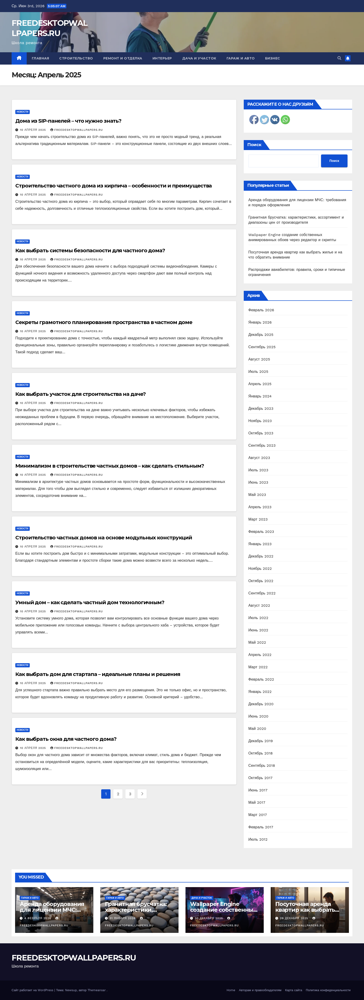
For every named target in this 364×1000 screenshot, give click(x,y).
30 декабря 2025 (209, 918)
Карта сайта (293, 990)
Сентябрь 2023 (262, 445)
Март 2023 (258, 519)
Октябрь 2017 (260, 778)
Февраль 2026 (261, 310)
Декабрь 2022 (260, 556)
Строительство (76, 58)
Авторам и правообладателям (260, 990)
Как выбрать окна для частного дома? (66, 739)
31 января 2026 (123, 918)
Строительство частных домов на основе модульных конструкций (103, 537)
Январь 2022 (260, 691)
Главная (40, 58)
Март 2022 (258, 667)
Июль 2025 (258, 371)
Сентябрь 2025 (262, 347)
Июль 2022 (258, 618)
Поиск (254, 144)
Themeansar (97, 990)
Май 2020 (257, 728)
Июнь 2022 (258, 630)
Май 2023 (257, 494)
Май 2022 (257, 642)
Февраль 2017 (260, 827)
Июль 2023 (258, 470)
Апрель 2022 (260, 654)
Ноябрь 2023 (260, 421)
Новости (22, 112)
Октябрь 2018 (260, 753)
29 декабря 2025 (294, 918)
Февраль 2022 (261, 679)
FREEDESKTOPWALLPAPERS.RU (76, 129)
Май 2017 (256, 802)
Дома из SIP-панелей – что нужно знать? (68, 121)
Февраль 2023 (261, 531)
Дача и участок (199, 58)
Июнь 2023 (258, 482)
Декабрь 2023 (260, 408)
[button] (339, 58)
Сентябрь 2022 (262, 593)
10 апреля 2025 (33, 129)
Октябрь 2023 (260, 433)
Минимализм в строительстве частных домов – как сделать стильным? (109, 466)
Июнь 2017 (257, 790)
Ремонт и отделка (122, 58)
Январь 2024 (260, 396)
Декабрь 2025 (260, 334)
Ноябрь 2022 (260, 568)
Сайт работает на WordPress (33, 990)
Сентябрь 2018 (261, 765)
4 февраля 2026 (38, 918)
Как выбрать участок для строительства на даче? (80, 394)
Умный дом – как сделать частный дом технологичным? (89, 602)
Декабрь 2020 (261, 704)
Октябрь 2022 (260, 581)
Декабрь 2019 (260, 741)
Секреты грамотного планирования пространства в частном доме (103, 322)
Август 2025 (259, 359)
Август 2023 (259, 458)
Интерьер (162, 58)
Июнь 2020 (258, 716)
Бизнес (272, 58)
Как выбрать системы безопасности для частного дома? (90, 250)
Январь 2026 (260, 322)
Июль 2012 (258, 839)
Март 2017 (257, 815)
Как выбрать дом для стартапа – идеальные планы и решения (97, 674)
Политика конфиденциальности (328, 990)
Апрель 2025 (260, 384)
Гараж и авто (241, 58)
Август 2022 (259, 605)
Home (231, 990)
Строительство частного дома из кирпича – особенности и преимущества (113, 186)
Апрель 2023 (260, 507)
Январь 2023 (260, 544)
